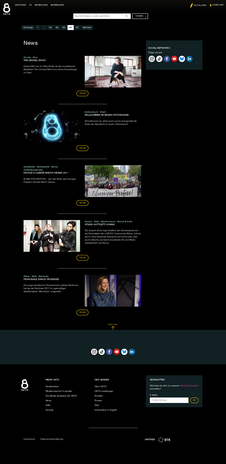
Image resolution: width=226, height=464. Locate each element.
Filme (27, 276)
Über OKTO (101, 386)
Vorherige (28, 27)
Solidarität (30, 167)
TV (30, 5)
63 (50, 27)
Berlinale (44, 276)
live (36, 57)
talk (97, 221)
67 (77, 27)
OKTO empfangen (104, 391)
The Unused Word (35, 60)
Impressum (29, 439)
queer (89, 221)
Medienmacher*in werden (59, 391)
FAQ (97, 405)
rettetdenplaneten (34, 170)
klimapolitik (44, 167)
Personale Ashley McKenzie (41, 279)
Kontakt (98, 396)
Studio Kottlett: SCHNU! (100, 224)
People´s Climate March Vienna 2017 (46, 173)
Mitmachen (41, 5)
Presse (98, 401)
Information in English (106, 410)
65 (64, 27)
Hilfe (48, 405)
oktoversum (92, 112)
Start (103, 112)
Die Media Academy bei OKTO (61, 396)
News (48, 401)
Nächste (87, 27)
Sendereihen (52, 386)
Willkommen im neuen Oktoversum (107, 115)
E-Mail (154, 395)
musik (28, 57)
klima (55, 167)
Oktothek (20, 5)
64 (57, 27)
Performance (108, 221)
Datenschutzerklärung (51, 439)
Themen (140, 16)
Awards (50, 410)
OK (194, 400)
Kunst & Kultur (125, 221)
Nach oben (112, 327)
